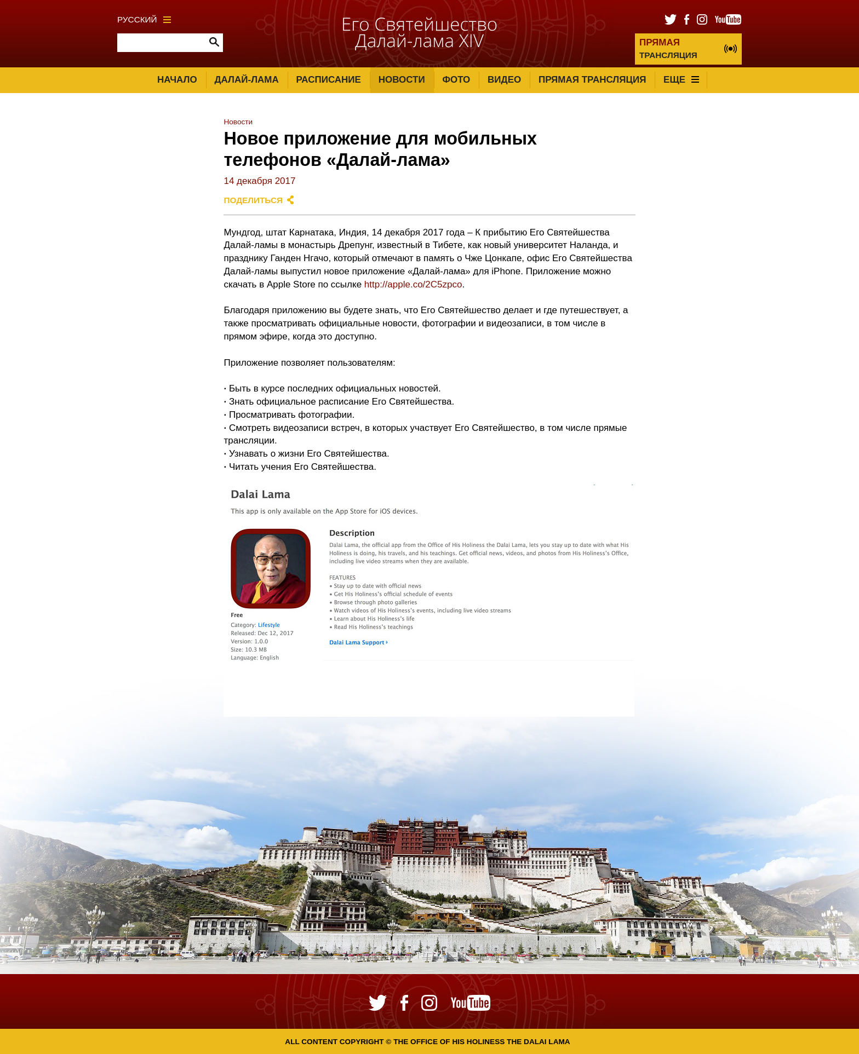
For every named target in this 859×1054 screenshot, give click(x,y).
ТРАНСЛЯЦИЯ (668, 48)
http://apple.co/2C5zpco (413, 284)
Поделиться (253, 200)
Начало (177, 79)
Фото (456, 79)
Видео (504, 79)
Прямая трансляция (592, 79)
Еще (681, 79)
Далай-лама (246, 79)
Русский (144, 19)
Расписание (328, 79)
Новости (402, 79)
